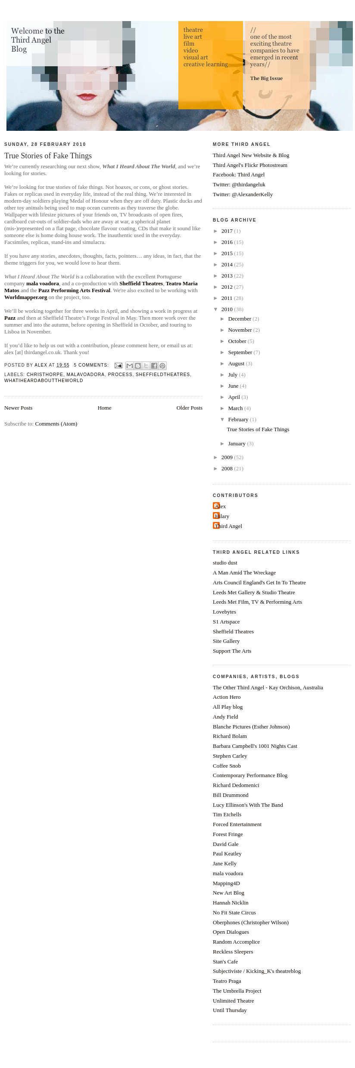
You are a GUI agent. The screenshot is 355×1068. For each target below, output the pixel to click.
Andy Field (225, 716)
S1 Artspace (226, 621)
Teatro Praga (227, 981)
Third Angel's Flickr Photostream (250, 165)
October (238, 341)
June (234, 386)
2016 (227, 242)
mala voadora (228, 873)
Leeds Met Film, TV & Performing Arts (257, 602)
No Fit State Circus (234, 912)
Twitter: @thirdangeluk (239, 184)
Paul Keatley (227, 853)
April (235, 397)
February (239, 419)
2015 (227, 253)
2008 (227, 468)
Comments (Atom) (56, 423)
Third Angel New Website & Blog (251, 155)
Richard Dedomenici (236, 785)
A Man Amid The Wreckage (244, 572)
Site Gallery (226, 641)
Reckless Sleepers (233, 951)
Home (105, 407)
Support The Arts (232, 651)
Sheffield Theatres (233, 631)
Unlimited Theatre (233, 1000)
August (237, 363)
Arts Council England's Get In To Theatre (259, 582)
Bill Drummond (231, 795)
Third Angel (228, 526)
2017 (227, 231)
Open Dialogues (231, 932)
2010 (227, 309)
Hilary (222, 516)
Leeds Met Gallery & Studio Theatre (254, 592)
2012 (227, 287)
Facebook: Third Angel (239, 174)
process (120, 374)
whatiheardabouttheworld (43, 380)
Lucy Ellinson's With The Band (248, 805)
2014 (227, 264)
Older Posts (189, 407)
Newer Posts (18, 407)
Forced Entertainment (237, 824)
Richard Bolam (230, 736)
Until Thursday (230, 1010)
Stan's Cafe (225, 961)
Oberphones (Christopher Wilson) (251, 922)
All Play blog (228, 707)
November (240, 330)
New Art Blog (228, 892)
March (236, 408)
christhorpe (45, 374)
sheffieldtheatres (163, 374)
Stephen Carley (230, 756)
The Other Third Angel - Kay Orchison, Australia (268, 687)
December (240, 318)
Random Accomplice (236, 941)
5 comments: (92, 365)
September (241, 352)
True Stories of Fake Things (48, 155)
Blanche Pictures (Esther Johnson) (251, 726)
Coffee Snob (227, 765)
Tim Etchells (227, 814)
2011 (227, 298)
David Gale (226, 844)
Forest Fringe (228, 834)
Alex (220, 506)
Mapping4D (226, 883)
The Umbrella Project (237, 991)
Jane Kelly (225, 863)
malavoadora (86, 374)
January (237, 443)
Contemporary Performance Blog (250, 775)
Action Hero (227, 697)
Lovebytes (224, 611)
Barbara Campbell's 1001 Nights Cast (255, 746)
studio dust (225, 562)
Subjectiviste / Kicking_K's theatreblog (257, 971)
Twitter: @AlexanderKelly (243, 194)
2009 (227, 457)
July (233, 374)
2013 (227, 275)
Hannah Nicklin (231, 902)
